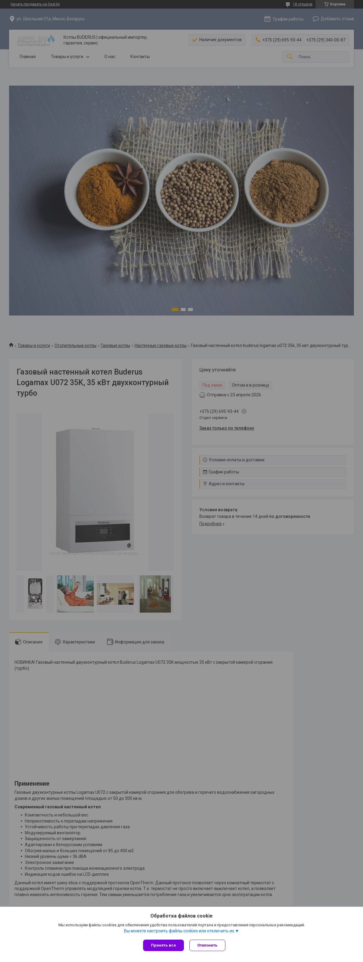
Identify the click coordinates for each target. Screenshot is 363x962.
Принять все (163, 945)
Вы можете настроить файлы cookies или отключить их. (179, 931)
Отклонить (208, 945)
